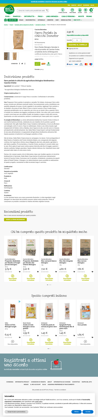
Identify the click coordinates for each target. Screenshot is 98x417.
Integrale (41, 20)
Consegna (9, 382)
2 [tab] (49, 285)
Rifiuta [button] (76, 411)
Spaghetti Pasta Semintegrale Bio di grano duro (66, 326)
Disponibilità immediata (13, 277)
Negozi (26, 384)
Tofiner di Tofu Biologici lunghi (10, 326)
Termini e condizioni (60, 389)
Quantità (69, 40)
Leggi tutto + (39, 59)
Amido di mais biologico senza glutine (29, 326)
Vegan (21, 20)
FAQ (69, 5)
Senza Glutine (66, 20)
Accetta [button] (87, 411)
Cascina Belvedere (41, 29)
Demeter (50, 20)
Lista (85, 10)
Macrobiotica (30, 20)
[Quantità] (77, 40)
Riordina (86, 5)
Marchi (73, 5)
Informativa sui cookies (62, 382)
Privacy (51, 389)
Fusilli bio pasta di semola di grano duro (49, 326)
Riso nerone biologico (82, 262)
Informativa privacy (22, 382)
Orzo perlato (82, 325)
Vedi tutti (78, 20)
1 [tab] (47, 285)
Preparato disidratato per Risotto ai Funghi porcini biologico (12, 263)
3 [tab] (50, 285)
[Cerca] (33, 10)
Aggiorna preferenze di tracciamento (61, 384)
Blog (92, 5)
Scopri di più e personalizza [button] (16, 411)
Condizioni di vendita (38, 382)
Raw (57, 20)
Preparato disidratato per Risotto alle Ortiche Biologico (30, 263)
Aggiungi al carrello (78, 45)
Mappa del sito (87, 382)
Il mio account (35, 384)
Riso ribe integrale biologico (66, 262)
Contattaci (76, 382)
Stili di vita (12, 20)
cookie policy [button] (38, 401)
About (80, 5)
